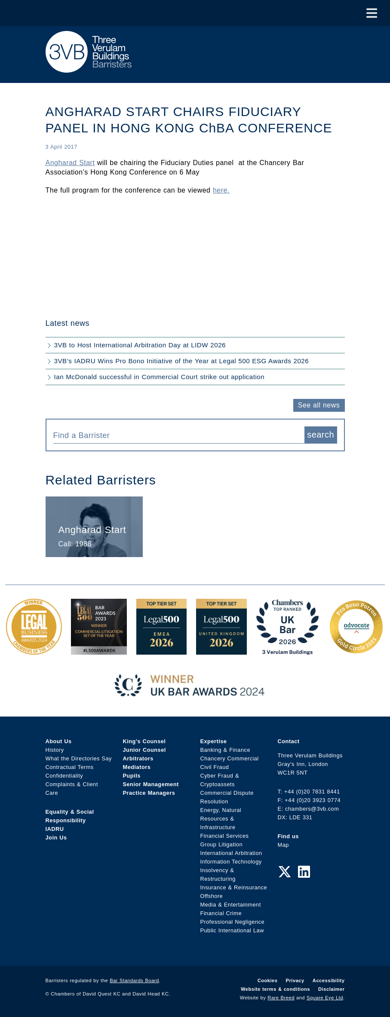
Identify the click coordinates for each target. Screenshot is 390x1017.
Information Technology (231, 861)
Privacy (295, 980)
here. (221, 190)
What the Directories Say (79, 758)
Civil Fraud (214, 767)
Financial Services (224, 836)
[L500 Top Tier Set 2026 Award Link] (221, 650)
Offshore (211, 896)
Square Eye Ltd (325, 997)
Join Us (56, 837)
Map (283, 845)
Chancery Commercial (229, 758)
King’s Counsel (144, 741)
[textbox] (175, 435)
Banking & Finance (225, 750)
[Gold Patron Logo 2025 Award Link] (356, 650)
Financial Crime (221, 913)
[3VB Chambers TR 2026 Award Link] (287, 650)
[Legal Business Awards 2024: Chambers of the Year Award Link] (34, 650)
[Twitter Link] (285, 872)
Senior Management (151, 784)
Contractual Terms (70, 767)
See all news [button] (319, 405)
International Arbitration (231, 853)
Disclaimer (331, 989)
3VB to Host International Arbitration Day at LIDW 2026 (140, 345)
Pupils (132, 775)
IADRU (55, 829)
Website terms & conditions (275, 989)
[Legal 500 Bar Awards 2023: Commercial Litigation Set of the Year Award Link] (99, 650)
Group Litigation (221, 844)
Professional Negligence (232, 922)
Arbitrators (138, 758)
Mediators (137, 767)
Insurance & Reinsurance (233, 887)
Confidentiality (64, 775)
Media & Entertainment (230, 904)
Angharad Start (70, 162)
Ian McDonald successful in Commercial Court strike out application (159, 376)
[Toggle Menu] (372, 13)
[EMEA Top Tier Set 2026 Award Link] (161, 650)
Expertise (213, 741)
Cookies (268, 980)
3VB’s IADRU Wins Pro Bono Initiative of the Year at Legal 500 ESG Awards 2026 (181, 361)
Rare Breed (281, 997)
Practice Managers (149, 793)
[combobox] (178, 435)
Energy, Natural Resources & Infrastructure (221, 818)
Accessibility (329, 980)
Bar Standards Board (134, 980)
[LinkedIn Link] (304, 872)
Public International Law (232, 930)
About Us (59, 741)
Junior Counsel (144, 750)
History (55, 750)
